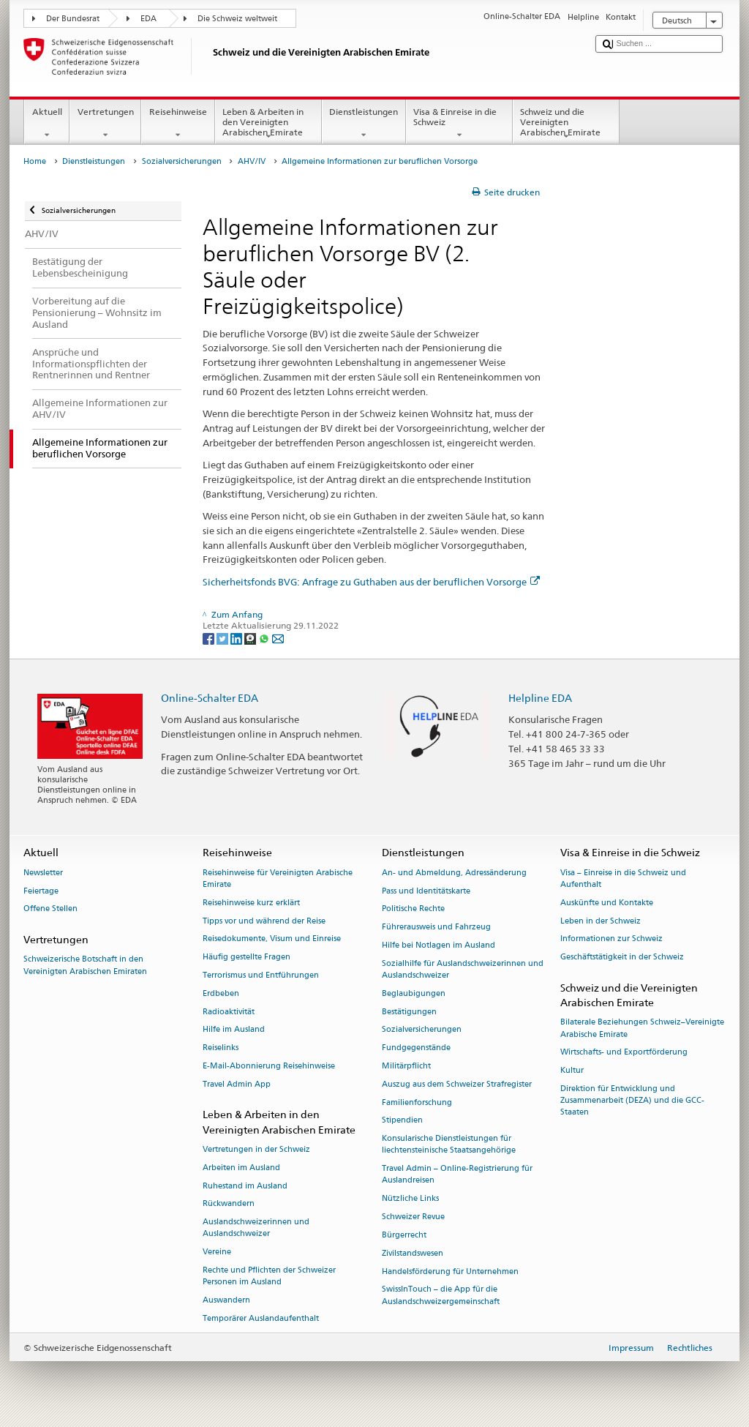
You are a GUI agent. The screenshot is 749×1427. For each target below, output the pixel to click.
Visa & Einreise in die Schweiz (459, 123)
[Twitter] (223, 637)
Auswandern (226, 1300)
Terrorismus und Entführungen (261, 975)
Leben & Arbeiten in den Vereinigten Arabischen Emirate (268, 124)
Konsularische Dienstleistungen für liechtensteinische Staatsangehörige (449, 1145)
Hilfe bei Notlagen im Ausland (438, 945)
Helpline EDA (540, 698)
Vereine (217, 1252)
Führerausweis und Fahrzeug (436, 927)
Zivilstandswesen (412, 1253)
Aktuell (47, 123)
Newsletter (43, 872)
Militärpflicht (406, 1066)
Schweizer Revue (413, 1216)
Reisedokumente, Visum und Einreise (272, 939)
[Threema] (251, 637)
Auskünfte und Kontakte (606, 902)
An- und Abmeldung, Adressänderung (454, 872)
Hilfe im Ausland (234, 1030)
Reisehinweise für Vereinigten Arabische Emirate (278, 878)
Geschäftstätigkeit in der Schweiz (622, 957)
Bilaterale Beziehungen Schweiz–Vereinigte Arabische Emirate (642, 1028)
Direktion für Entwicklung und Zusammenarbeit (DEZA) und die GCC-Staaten (632, 1100)
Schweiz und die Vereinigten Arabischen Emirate (566, 124)
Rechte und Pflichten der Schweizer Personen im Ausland (269, 1275)
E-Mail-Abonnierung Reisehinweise (269, 1066)
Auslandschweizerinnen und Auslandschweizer (256, 1228)
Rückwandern (229, 1204)
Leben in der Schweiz (600, 921)
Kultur (572, 1071)
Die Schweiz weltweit (237, 18)
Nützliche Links (410, 1199)
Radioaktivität (229, 1011)
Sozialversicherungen (182, 161)
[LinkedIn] (237, 637)
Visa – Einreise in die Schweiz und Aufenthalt (623, 878)
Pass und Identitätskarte (426, 891)
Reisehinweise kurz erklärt (251, 902)
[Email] (278, 637)
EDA (148, 18)
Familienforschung (417, 1102)
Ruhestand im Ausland (245, 1186)
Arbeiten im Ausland (241, 1167)
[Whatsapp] (265, 637)
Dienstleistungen (364, 123)
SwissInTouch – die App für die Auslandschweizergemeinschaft (441, 1295)
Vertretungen (105, 123)
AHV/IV (252, 161)
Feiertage (41, 891)
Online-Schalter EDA (209, 698)
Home (34, 161)
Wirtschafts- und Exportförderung (624, 1052)
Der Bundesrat (72, 18)
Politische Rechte (413, 909)
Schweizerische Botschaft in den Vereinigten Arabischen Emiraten (85, 965)
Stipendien (402, 1121)
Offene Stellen (50, 909)
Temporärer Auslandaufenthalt (261, 1318)
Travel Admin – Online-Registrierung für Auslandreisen (457, 1175)
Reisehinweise (178, 123)
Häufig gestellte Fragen (246, 957)
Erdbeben (221, 993)
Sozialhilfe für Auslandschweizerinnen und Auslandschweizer (462, 969)
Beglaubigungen (413, 993)
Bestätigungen (409, 1011)
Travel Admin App (237, 1084)
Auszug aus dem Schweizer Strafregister (457, 1084)
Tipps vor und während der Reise (264, 921)
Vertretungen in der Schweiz (256, 1149)
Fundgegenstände (416, 1048)
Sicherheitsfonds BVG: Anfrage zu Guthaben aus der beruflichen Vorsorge (371, 582)
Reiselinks (220, 1048)
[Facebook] (210, 637)
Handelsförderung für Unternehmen (450, 1271)
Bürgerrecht (404, 1235)
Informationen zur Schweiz (611, 939)
